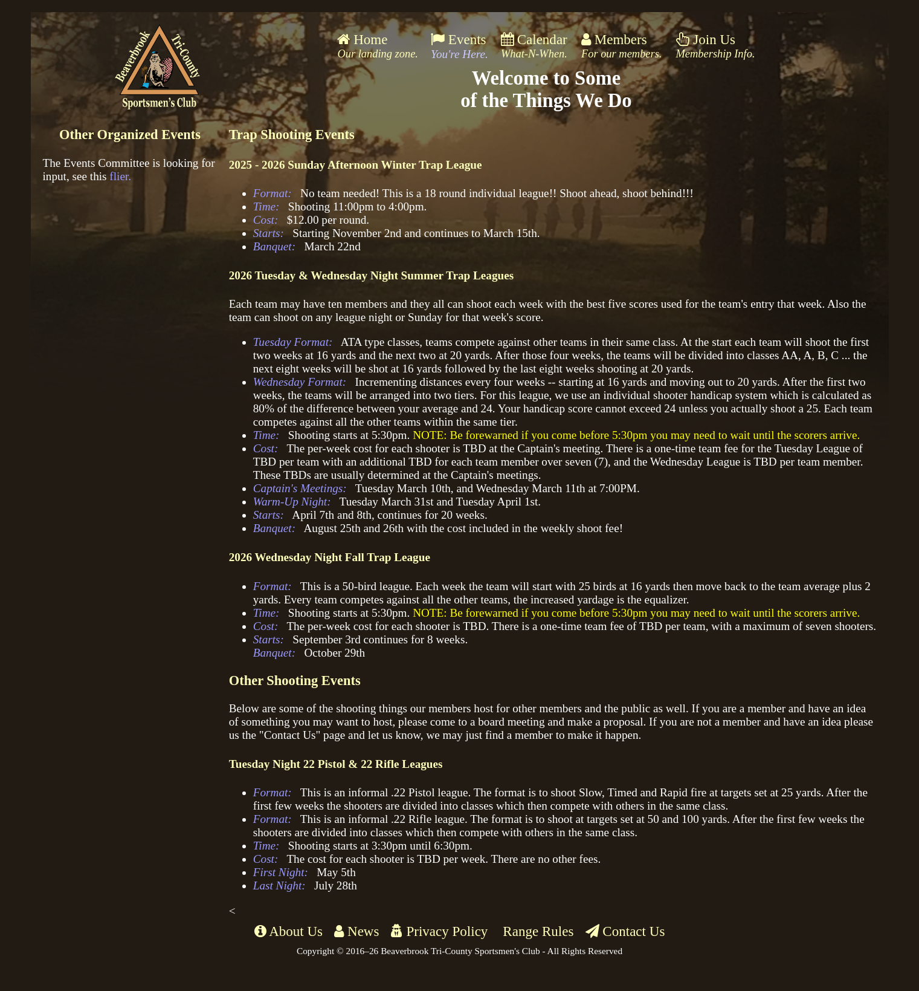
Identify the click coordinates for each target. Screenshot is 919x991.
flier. (120, 176)
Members (621, 45)
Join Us (715, 45)
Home (377, 45)
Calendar (534, 45)
